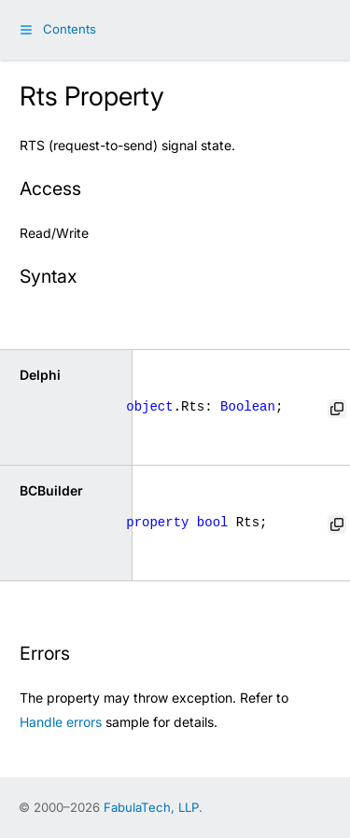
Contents (69, 28)
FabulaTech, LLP (151, 807)
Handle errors (61, 722)
